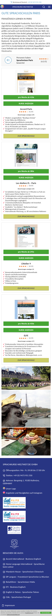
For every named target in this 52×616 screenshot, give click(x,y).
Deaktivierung (29, 613)
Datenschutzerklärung (13, 614)
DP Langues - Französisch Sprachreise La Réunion (26, 576)
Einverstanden (46, 612)
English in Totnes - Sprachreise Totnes (21, 592)
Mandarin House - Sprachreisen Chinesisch (23, 571)
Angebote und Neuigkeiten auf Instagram (22, 492)
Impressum (8, 605)
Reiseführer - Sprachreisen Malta (19, 582)
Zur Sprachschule (26, 136)
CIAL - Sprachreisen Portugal (17, 597)
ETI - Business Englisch (14, 587)
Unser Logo (9, 488)
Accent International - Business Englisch (22, 559)
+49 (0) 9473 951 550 (34, 2)
